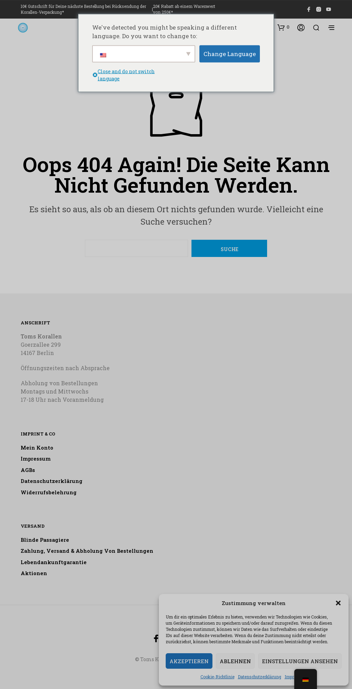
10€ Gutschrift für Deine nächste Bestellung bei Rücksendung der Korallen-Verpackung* (83, 9)
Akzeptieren (189, 661)
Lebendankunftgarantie (54, 562)
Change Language (230, 53)
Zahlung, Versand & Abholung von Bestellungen (87, 550)
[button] (338, 603)
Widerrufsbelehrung (49, 492)
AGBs (28, 469)
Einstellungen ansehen (300, 661)
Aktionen (34, 573)
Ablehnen (235, 661)
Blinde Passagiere (45, 539)
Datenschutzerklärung (259, 676)
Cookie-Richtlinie (217, 676)
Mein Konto (37, 447)
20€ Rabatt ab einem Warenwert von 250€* (184, 9)
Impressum (36, 458)
